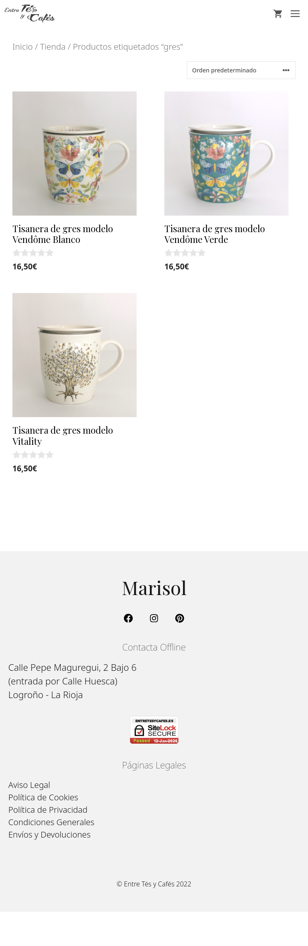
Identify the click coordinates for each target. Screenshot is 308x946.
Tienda (53, 46)
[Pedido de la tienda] (241, 70)
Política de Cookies (43, 797)
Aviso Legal (29, 784)
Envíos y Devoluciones (49, 834)
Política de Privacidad (47, 809)
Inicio (22, 46)
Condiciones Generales (51, 822)
